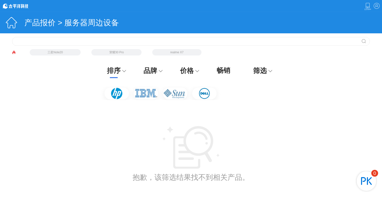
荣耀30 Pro (116, 52)
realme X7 (177, 52)
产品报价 (40, 22)
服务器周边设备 (91, 22)
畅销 (223, 70)
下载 (367, 6)
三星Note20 (55, 52)
